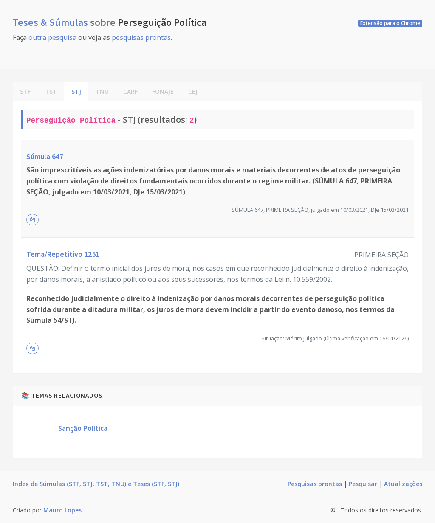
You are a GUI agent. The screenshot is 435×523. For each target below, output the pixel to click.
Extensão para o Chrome (390, 23)
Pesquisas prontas (315, 484)
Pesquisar (363, 484)
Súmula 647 (44, 156)
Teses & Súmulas (51, 22)
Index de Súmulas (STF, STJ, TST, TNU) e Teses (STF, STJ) (96, 484)
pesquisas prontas (141, 37)
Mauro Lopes (62, 510)
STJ (76, 91)
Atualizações (403, 484)
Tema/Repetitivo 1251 (62, 254)
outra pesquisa (52, 37)
